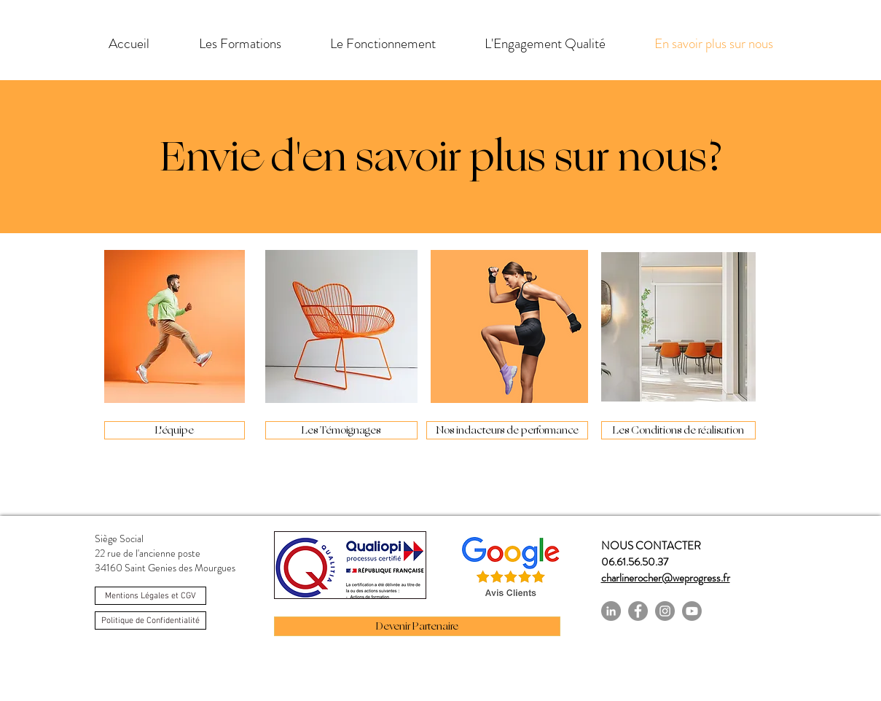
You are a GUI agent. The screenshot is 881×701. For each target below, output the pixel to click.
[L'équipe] (174, 430)
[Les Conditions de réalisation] (678, 430)
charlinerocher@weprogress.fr (665, 578)
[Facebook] (638, 611)
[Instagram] (665, 611)
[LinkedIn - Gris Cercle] (611, 611)
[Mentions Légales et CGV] (150, 596)
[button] (240, 43)
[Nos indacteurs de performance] (507, 430)
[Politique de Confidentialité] (150, 620)
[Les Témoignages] (341, 430)
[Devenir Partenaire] (417, 626)
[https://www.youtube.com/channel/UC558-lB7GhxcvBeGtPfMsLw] (692, 611)
